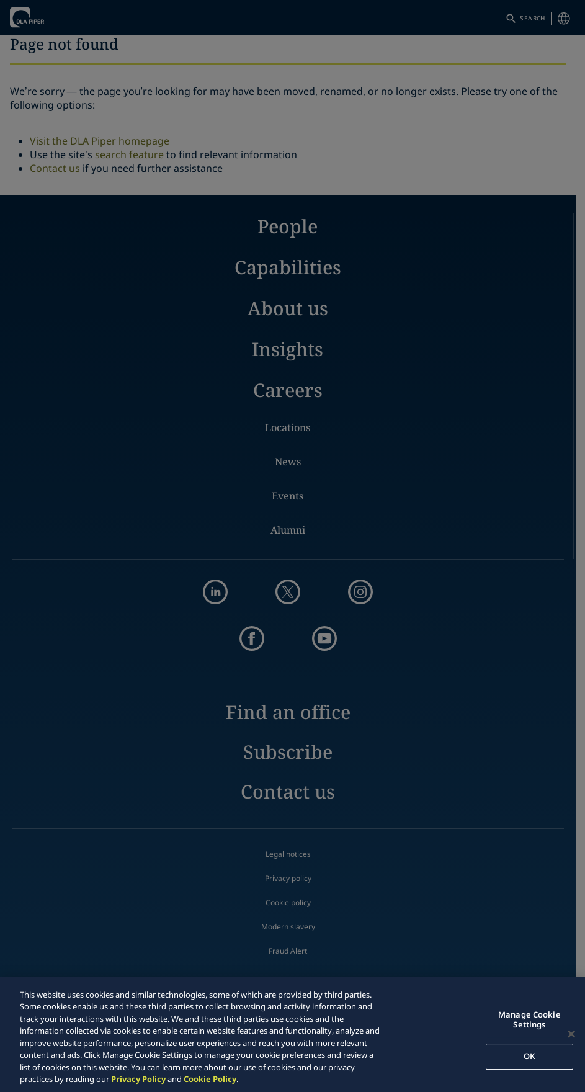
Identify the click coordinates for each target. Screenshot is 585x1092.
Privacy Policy (138, 1079)
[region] (292, 1034)
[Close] (571, 1033)
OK (529, 1056)
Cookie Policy (210, 1079)
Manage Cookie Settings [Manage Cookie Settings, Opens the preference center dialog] (529, 1019)
